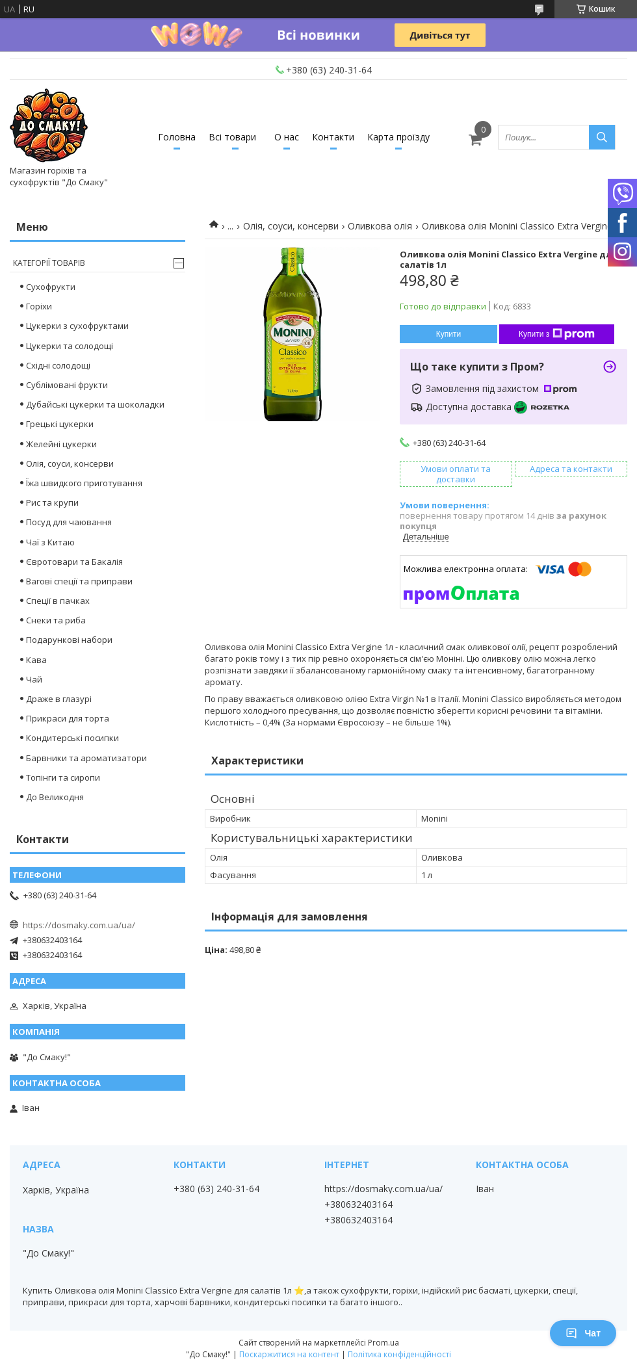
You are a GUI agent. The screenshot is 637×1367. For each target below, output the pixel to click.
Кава (36, 660)
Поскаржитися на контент (289, 1354)
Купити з (557, 334)
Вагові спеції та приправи (79, 581)
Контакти (333, 137)
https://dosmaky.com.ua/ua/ (79, 925)
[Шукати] (602, 137)
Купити (448, 334)
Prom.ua (383, 1342)
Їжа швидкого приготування (84, 483)
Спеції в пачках (58, 600)
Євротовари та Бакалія (74, 561)
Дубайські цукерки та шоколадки (95, 404)
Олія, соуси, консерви (291, 226)
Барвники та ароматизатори (86, 758)
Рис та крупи (52, 502)
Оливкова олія (380, 226)
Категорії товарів (49, 262)
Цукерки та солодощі (69, 346)
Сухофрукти (50, 287)
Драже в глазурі (59, 699)
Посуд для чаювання (69, 522)
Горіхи (39, 306)
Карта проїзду (398, 137)
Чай (34, 679)
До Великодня (55, 797)
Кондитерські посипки (72, 738)
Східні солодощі (58, 365)
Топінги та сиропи (63, 777)
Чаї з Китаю (50, 542)
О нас (286, 137)
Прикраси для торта (67, 718)
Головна (177, 137)
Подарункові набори (69, 639)
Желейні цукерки (61, 444)
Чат (583, 1333)
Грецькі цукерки (60, 424)
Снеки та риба (56, 620)
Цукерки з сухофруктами (77, 326)
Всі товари (232, 137)
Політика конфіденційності (399, 1354)
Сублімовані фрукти (67, 385)
